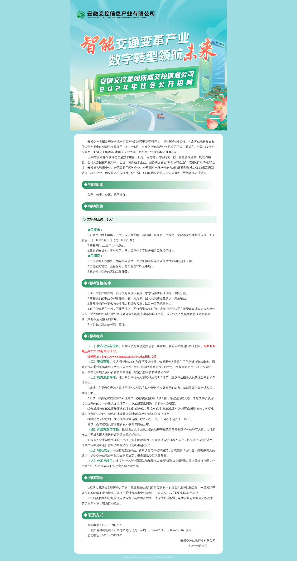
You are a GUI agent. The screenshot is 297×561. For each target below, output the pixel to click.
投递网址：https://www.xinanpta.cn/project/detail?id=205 (121, 356)
